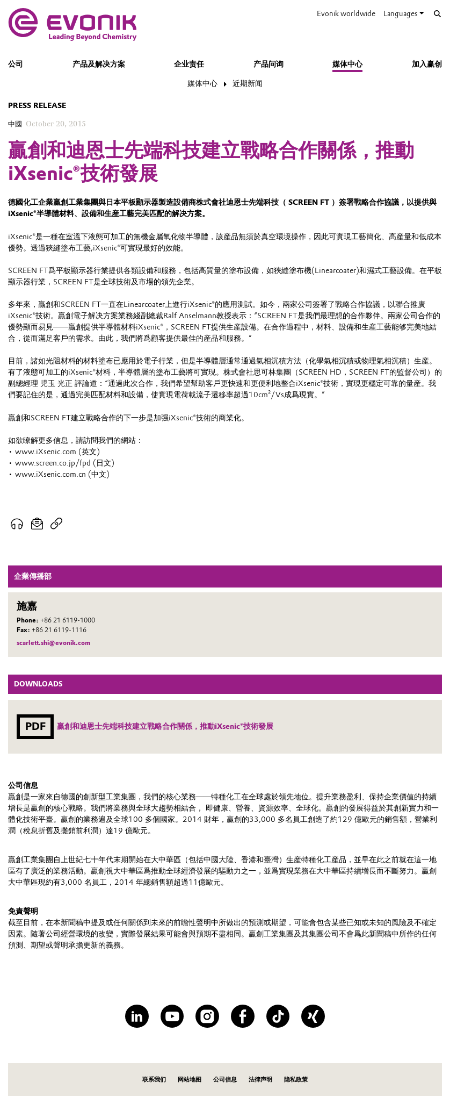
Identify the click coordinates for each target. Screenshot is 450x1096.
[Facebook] (243, 1016)
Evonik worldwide (346, 13)
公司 (15, 64)
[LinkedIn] (137, 1016)
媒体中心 (347, 64)
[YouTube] (172, 1016)
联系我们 (154, 1079)
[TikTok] (278, 1016)
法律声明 (260, 1079)
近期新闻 (248, 83)
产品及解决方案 (98, 64)
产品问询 (268, 64)
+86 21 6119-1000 (67, 620)
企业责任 (189, 64)
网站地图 (189, 1079)
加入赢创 (427, 64)
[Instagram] (207, 1016)
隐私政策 (296, 1079)
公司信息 (225, 1079)
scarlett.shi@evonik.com (53, 643)
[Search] (437, 14)
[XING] (313, 1016)
